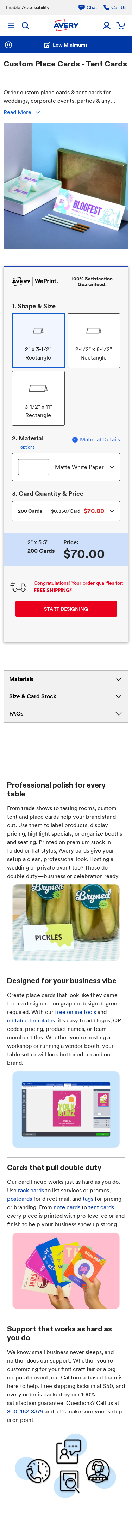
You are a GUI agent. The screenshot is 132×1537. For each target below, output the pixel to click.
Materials (66, 679)
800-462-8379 (25, 1411)
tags (88, 1198)
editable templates (31, 1020)
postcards (19, 1198)
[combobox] (66, 467)
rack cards (31, 1190)
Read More (22, 112)
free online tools (75, 1012)
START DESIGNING (66, 609)
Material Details (95, 439)
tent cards (101, 1207)
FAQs (66, 714)
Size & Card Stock (66, 696)
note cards (67, 1207)
